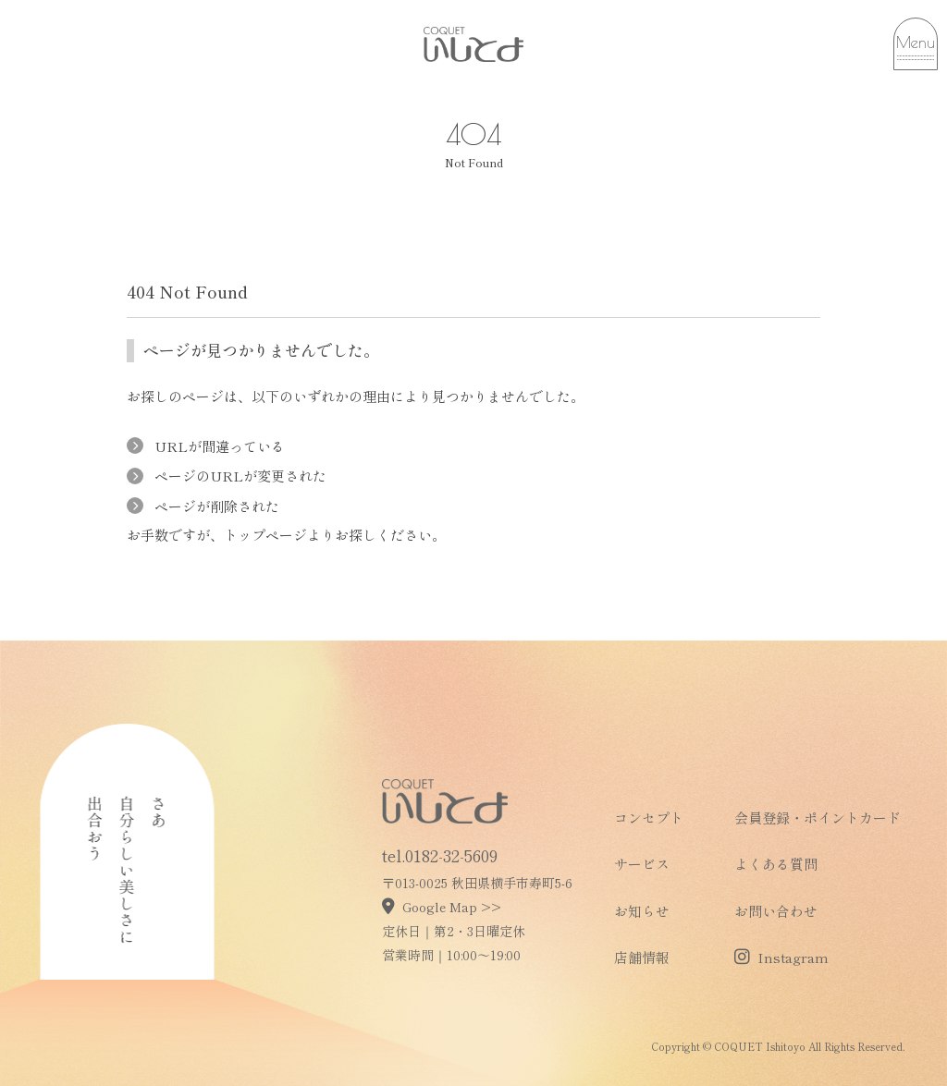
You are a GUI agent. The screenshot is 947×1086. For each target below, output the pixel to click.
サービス (642, 863)
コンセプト (648, 817)
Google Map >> (441, 906)
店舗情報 (642, 957)
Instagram (781, 957)
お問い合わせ (776, 911)
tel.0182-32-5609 (440, 855)
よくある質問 (776, 863)
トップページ (265, 534)
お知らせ (642, 911)
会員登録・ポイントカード (817, 817)
